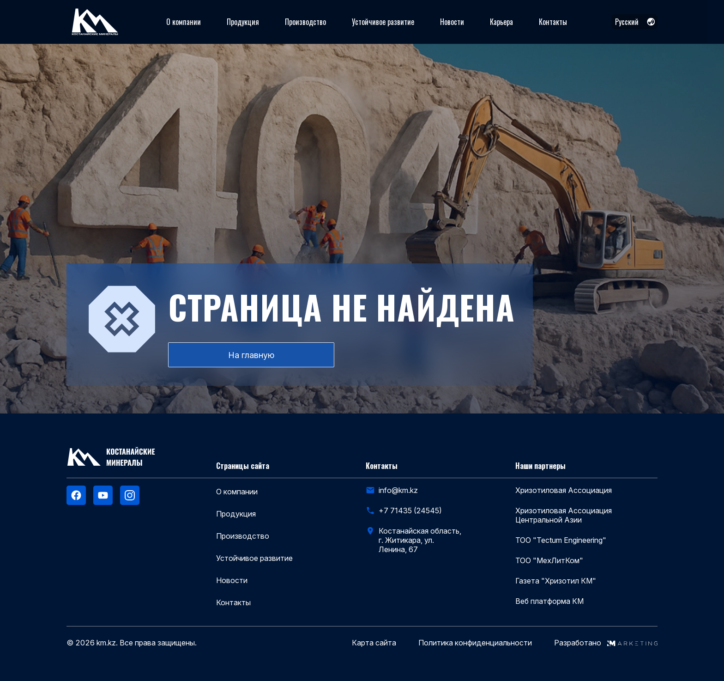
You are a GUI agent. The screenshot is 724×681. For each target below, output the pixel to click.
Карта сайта (374, 642)
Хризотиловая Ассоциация (563, 490)
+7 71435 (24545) (410, 510)
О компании (183, 21)
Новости (452, 21)
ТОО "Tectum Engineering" (560, 540)
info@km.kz (398, 490)
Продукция (243, 21)
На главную (251, 355)
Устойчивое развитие (383, 21)
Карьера (501, 21)
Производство (305, 21)
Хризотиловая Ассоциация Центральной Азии (563, 515)
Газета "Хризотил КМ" (555, 580)
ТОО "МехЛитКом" (549, 560)
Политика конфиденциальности (475, 642)
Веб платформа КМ (549, 601)
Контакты (553, 21)
